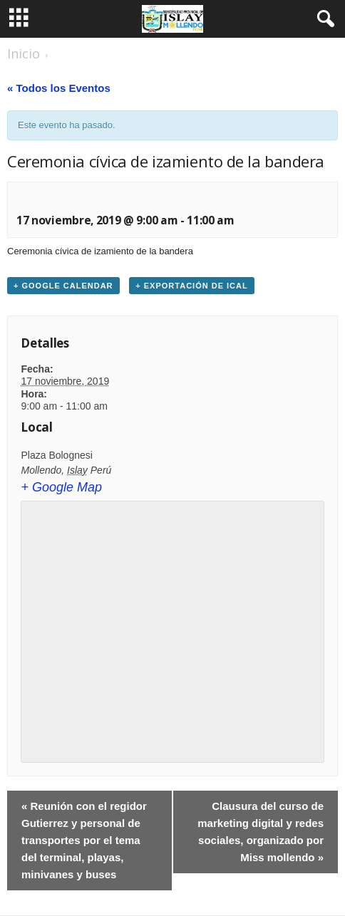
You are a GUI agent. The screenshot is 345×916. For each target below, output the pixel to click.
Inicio (23, 53)
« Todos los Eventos (58, 88)
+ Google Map (61, 487)
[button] (323, 19)
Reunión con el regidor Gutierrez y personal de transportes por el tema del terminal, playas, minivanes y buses (84, 840)
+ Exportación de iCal (191, 285)
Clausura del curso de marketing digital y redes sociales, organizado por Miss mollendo (260, 831)
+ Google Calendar (63, 285)
